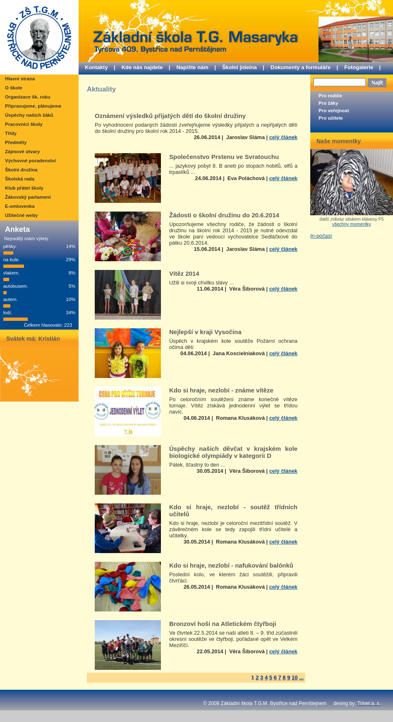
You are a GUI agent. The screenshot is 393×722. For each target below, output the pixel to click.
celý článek (283, 137)
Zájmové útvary (22, 151)
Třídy (11, 133)
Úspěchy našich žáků (29, 115)
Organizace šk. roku (27, 96)
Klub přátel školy (24, 187)
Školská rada (19, 178)
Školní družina (21, 169)
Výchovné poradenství (30, 160)
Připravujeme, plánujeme (33, 105)
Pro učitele (331, 118)
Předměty (15, 142)
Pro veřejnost (334, 110)
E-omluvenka (20, 206)
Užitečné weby (21, 215)
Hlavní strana (20, 78)
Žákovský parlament (28, 197)
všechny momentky (351, 223)
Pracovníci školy (24, 124)
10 (294, 677)
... (301, 677)
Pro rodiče (330, 95)
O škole (13, 87)
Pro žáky (328, 103)
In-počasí (321, 236)
